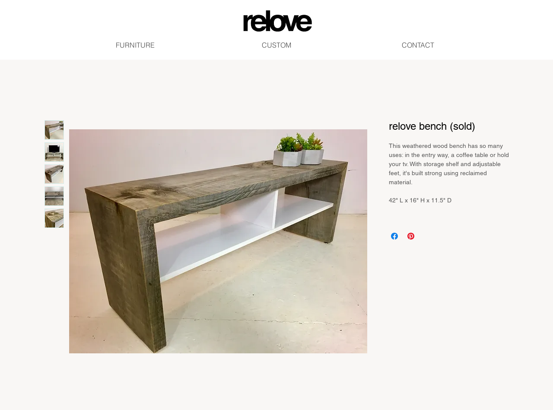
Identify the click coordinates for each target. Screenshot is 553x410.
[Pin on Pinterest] (411, 236)
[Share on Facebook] (394, 236)
